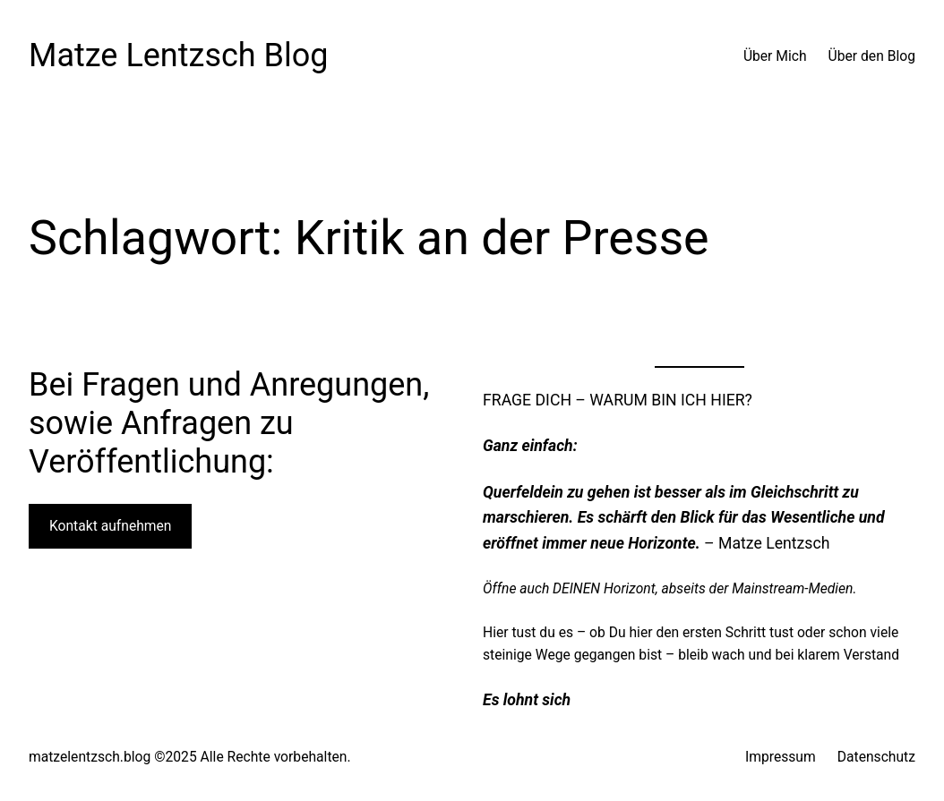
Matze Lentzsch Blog (179, 55)
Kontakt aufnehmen (110, 525)
